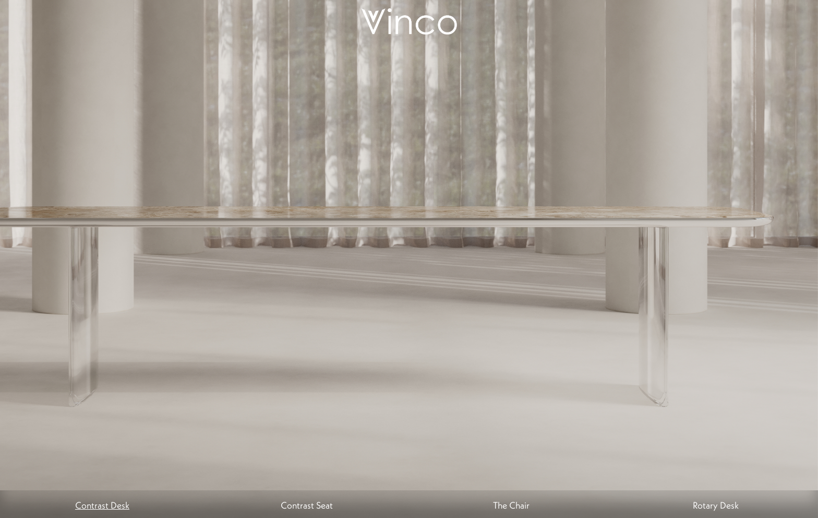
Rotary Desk (716, 505)
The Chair (511, 505)
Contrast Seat (307, 505)
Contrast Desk (102, 505)
